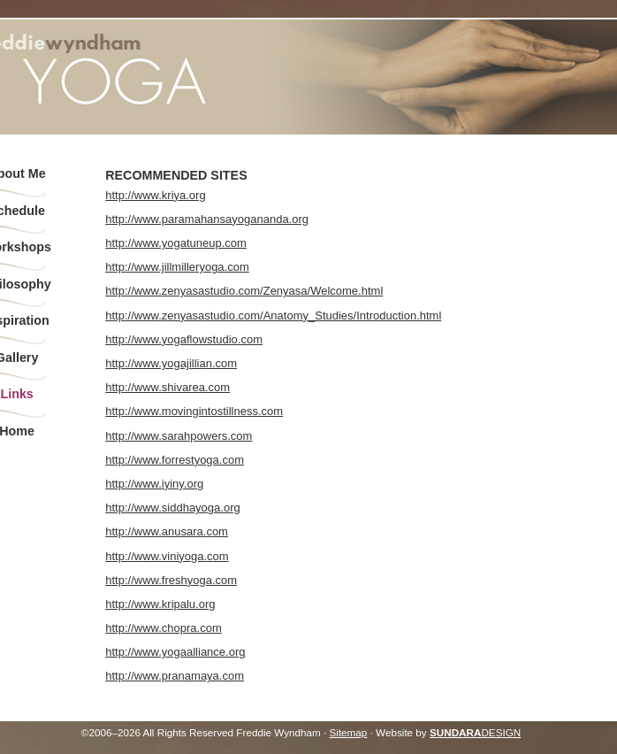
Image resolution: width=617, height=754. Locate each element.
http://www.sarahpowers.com (178, 435)
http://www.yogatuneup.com (176, 243)
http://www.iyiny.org (154, 483)
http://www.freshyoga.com (171, 580)
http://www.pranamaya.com (174, 675)
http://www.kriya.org (155, 195)
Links (16, 394)
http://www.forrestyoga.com (174, 459)
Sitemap (348, 732)
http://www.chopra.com (163, 628)
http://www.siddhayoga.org (172, 507)
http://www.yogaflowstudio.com (184, 339)
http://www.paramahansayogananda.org (206, 219)
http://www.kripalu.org (160, 604)
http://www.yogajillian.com (171, 363)
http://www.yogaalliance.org (175, 651)
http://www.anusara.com (166, 531)
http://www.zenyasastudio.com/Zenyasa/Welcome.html (244, 290)
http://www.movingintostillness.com (194, 411)
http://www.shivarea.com (167, 387)
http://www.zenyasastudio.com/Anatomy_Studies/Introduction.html (273, 315)
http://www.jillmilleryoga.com (177, 266)
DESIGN (475, 732)
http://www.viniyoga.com (166, 556)
